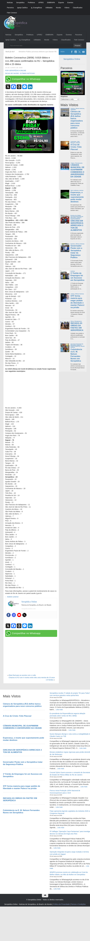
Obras (72, 321)
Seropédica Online (71, 59)
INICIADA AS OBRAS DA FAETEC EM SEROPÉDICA (76, 326)
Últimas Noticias (27, 73)
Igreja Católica (22, 8)
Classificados (77, 8)
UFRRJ (41, 2)
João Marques (75, 142)
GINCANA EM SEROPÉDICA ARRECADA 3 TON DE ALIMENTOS (76, 225)
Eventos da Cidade (75, 215)
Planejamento (78, 163)
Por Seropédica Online (15, 70)
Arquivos (64, 96)
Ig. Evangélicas (36, 8)
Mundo (58, 8)
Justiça (72, 293)
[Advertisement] (31, 389)
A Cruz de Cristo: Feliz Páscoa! (76, 147)
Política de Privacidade (61, 904)
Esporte (61, 2)
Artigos (72, 163)
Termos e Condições (78, 904)
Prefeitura (31, 2)
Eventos (70, 2)
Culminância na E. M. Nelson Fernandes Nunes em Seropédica (76, 355)
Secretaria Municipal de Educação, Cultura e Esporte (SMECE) (76, 217)
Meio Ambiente (74, 190)
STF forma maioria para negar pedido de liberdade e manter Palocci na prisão (77, 302)
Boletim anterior (12, 597)
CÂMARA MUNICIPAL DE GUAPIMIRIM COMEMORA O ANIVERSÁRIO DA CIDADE (77, 171)
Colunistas (73, 141)
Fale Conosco (12, 13)
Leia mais (59, 709)
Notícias (10, 2)
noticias (72, 108)
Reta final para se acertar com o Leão (22, 675)
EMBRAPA (51, 2)
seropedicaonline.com (28, 609)
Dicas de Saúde (12, 73)
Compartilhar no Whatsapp (26, 79)
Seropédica (20, 2)
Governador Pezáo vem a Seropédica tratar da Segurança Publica (76, 252)
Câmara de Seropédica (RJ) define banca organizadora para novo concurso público (76, 119)
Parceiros (10, 8)
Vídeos (66, 8)
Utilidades (48, 8)
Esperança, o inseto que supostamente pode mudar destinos (77, 197)
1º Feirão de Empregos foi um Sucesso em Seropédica (77, 276)
